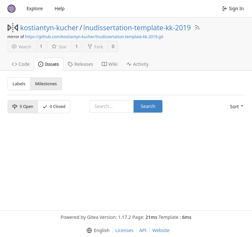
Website (161, 230)
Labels (18, 84)
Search (148, 106)
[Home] (11, 8)
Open (22, 106)
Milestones (46, 84)
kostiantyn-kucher (49, 27)
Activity (137, 64)
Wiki (110, 64)
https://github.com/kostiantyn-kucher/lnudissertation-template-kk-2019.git (94, 37)
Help (59, 8)
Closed (54, 106)
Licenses (124, 230)
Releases (80, 64)
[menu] (237, 106)
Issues (48, 64)
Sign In (233, 8)
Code (21, 64)
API (142, 230)
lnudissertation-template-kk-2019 (137, 27)
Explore (35, 8)
